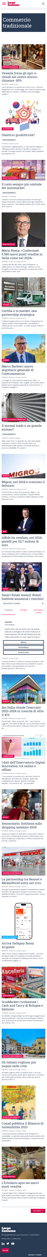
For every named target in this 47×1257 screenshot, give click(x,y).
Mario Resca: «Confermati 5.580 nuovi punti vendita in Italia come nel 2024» (22, 254)
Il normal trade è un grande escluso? (22, 427)
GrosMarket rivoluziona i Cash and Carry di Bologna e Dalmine (22, 1005)
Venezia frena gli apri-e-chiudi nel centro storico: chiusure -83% (20, 76)
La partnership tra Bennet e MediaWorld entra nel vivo (22, 881)
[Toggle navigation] (5, 4)
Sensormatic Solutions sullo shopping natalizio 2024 (22, 825)
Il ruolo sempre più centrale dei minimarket (22, 186)
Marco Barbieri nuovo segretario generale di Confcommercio (18, 370)
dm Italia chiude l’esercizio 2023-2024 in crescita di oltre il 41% (23, 711)
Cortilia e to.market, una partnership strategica (19, 313)
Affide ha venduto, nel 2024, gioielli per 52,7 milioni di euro (22, 541)
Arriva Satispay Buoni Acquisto (18, 945)
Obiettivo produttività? (18, 135)
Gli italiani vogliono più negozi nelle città (19, 1064)
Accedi (5, 1250)
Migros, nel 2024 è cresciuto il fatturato (23, 484)
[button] (42, 603)
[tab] (8, 611)
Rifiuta (23, 642)
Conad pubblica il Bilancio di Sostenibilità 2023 (22, 1125)
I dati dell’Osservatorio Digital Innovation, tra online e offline (23, 766)
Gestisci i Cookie (34, 1255)
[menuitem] (6, 1239)
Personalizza (23, 647)
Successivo (37, 1211)
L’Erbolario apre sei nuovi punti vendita (20, 1185)
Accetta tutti (23, 652)
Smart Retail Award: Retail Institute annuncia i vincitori (23, 597)
